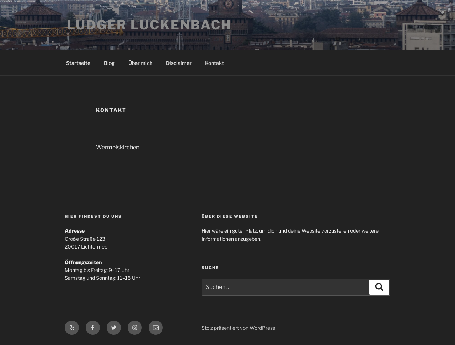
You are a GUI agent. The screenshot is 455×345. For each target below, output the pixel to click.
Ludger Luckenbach (149, 25)
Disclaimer (179, 63)
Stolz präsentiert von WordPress (238, 328)
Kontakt (214, 63)
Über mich (140, 63)
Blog (109, 63)
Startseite (78, 63)
